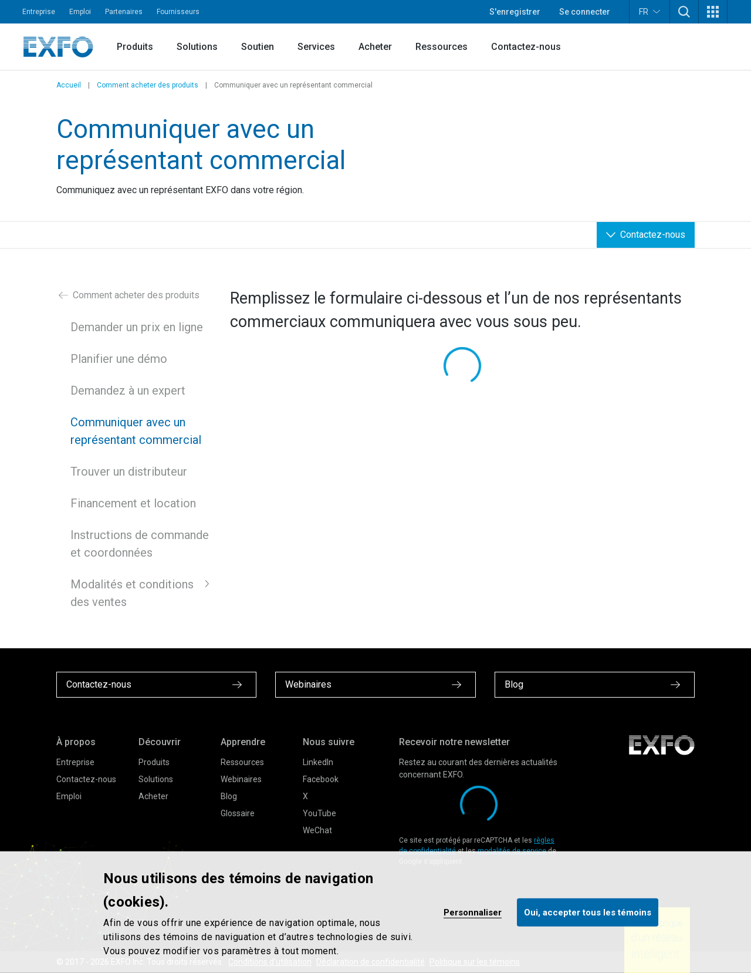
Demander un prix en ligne (136, 327)
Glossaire (238, 813)
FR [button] (649, 11)
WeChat (317, 830)
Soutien (257, 46)
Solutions (197, 46)
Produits (135, 46)
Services (316, 46)
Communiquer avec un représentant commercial (135, 431)
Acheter (375, 46)
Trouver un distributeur (128, 471)
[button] (684, 11)
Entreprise (38, 12)
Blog (229, 796)
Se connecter (584, 11)
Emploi (80, 12)
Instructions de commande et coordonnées (139, 544)
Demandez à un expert (127, 390)
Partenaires (124, 12)
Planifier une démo (118, 359)
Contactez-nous (526, 46)
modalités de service (512, 851)
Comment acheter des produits (147, 85)
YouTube (319, 813)
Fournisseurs (178, 12)
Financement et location (133, 503)
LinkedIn (318, 762)
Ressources (441, 46)
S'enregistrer (514, 11)
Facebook (321, 779)
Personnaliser (473, 912)
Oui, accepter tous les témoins (587, 912)
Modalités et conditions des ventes (132, 593)
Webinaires (241, 779)
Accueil (68, 85)
